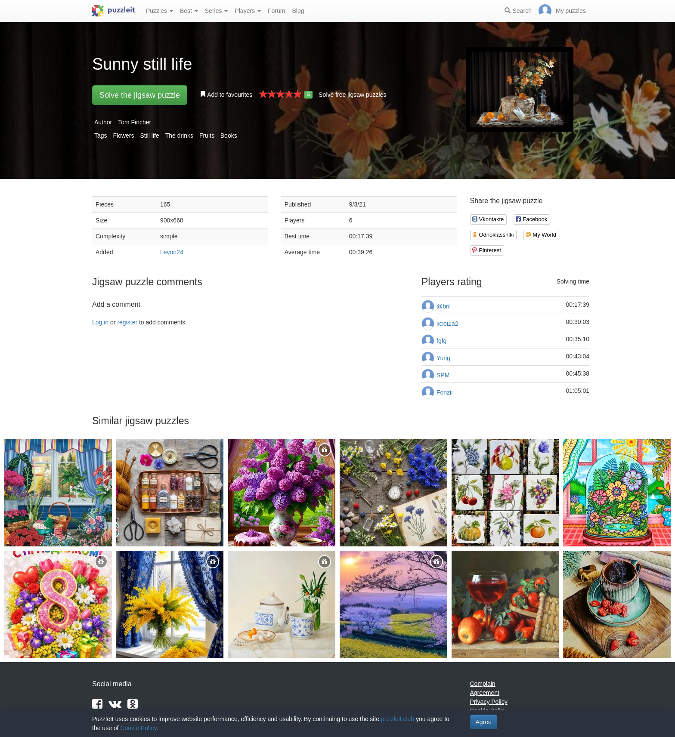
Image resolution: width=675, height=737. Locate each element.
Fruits (206, 135)
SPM (443, 375)
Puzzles (159, 10)
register (127, 322)
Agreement (484, 692)
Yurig (443, 358)
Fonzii (444, 392)
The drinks (179, 135)
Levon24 (171, 252)
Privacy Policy (489, 701)
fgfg (441, 340)
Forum (276, 10)
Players (248, 10)
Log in (100, 322)
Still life (149, 135)
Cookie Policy (138, 728)
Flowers (123, 135)
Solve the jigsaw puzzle (139, 95)
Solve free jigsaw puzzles (352, 94)
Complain (482, 683)
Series (216, 10)
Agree (484, 721)
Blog (298, 10)
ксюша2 (447, 323)
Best (189, 10)
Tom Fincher (134, 122)
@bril (444, 306)
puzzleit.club (397, 718)
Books (228, 135)
